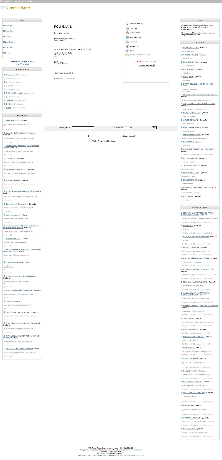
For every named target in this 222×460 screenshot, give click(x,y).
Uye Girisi (8, 36)
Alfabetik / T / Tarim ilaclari (65, 78)
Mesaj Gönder (135, 33)
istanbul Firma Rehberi (135, 455)
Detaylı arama (10, 42)
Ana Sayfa (9, 26)
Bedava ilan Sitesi (84, 455)
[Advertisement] (100, 9)
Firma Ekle (9, 31)
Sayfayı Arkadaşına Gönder (140, 54)
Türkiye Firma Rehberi (100, 455)
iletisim (7, 53)
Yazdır (132, 50)
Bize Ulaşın (9, 47)
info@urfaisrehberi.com (133, 450)
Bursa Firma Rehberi (118, 455)
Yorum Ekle (134, 42)
